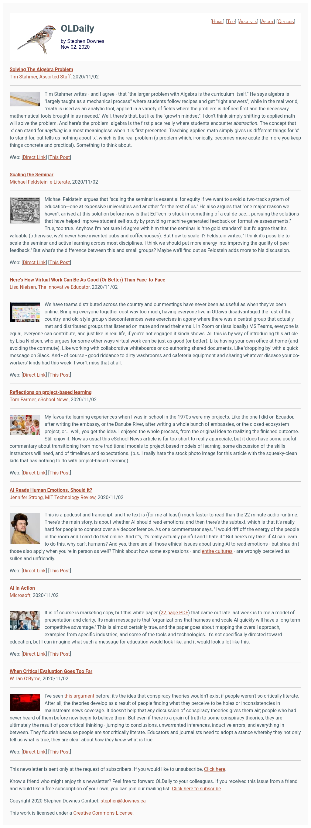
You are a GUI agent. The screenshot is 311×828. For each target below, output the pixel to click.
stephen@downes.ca (123, 801)
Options (286, 21)
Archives (248, 21)
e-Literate (60, 182)
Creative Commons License (102, 813)
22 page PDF (174, 613)
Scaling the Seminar (31, 175)
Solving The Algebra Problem (41, 69)
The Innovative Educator (64, 287)
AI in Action (22, 588)
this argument (79, 696)
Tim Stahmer (23, 77)
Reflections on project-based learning (51, 392)
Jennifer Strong (26, 497)
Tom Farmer (23, 399)
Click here (214, 769)
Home (217, 21)
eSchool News (53, 399)
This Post (60, 157)
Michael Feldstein (29, 182)
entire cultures (217, 551)
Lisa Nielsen (23, 287)
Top (231, 21)
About (267, 21)
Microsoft (20, 595)
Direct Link (34, 157)
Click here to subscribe (196, 789)
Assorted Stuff (55, 77)
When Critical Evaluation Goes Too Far (51, 671)
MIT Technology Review (70, 497)
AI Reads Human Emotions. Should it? (51, 490)
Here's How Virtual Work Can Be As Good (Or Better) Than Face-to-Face (87, 280)
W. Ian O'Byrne (25, 678)
